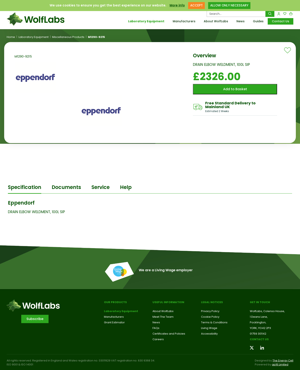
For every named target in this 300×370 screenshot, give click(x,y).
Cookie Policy (210, 317)
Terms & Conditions (214, 322)
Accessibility (209, 334)
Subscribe (34, 318)
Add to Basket (235, 89)
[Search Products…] (236, 14)
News (240, 21)
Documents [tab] (66, 187)
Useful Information (168, 302)
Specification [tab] (24, 187)
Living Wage (209, 328)
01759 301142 (258, 334)
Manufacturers (184, 21)
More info (177, 5)
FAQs (155, 328)
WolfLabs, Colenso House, (267, 311)
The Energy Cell (282, 360)
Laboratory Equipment (146, 21)
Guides (258, 21)
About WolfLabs (216, 21)
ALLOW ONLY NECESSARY (229, 5)
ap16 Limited (280, 364)
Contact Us (280, 21)
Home (11, 37)
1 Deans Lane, (259, 317)
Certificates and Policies (168, 334)
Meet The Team (163, 317)
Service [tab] (100, 187)
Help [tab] (126, 187)
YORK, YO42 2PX (260, 328)
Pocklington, (258, 322)
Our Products (115, 302)
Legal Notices (212, 302)
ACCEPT (196, 5)
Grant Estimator (114, 322)
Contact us (259, 339)
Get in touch (260, 302)
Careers (158, 339)
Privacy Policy (210, 311)
